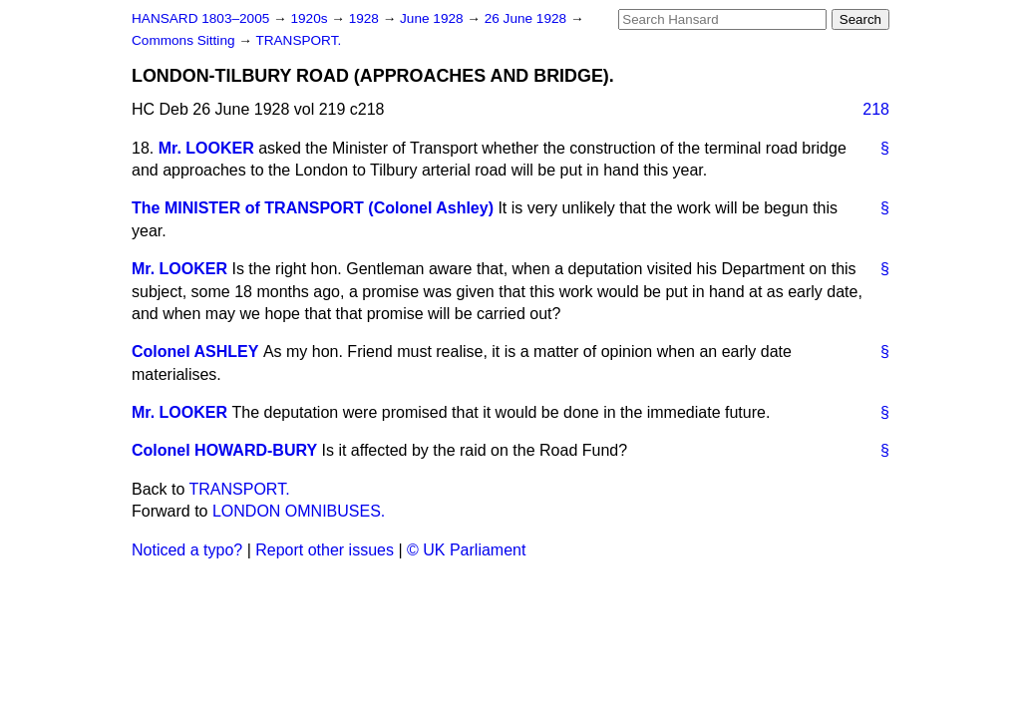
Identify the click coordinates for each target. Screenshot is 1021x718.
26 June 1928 (527, 18)
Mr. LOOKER (206, 148)
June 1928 (433, 18)
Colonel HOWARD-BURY (224, 450)
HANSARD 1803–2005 (200, 18)
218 (875, 109)
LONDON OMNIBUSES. (298, 511)
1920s (310, 18)
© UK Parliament (466, 549)
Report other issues (324, 549)
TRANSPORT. (298, 40)
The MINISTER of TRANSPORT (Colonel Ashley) (313, 207)
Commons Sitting (185, 40)
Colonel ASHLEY (195, 351)
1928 (366, 18)
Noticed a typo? (187, 549)
